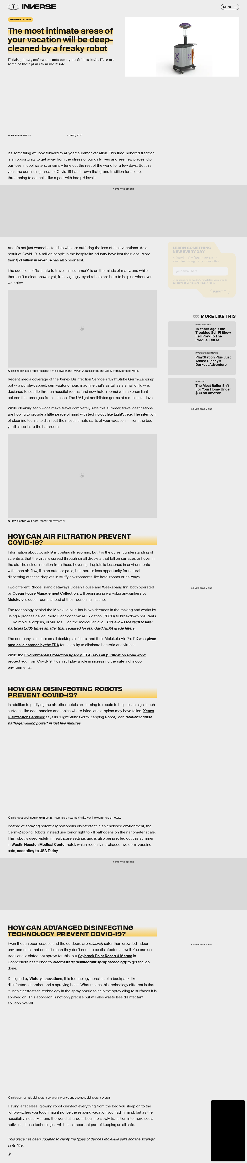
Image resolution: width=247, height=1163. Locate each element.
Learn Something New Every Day (192, 252)
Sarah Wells (23, 135)
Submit (217, 294)
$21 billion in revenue (34, 260)
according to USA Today (37, 850)
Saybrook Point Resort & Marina (105, 955)
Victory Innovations (46, 978)
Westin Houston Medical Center (39, 844)
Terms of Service (186, 285)
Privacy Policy (207, 285)
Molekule (16, 599)
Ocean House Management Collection (45, 593)
